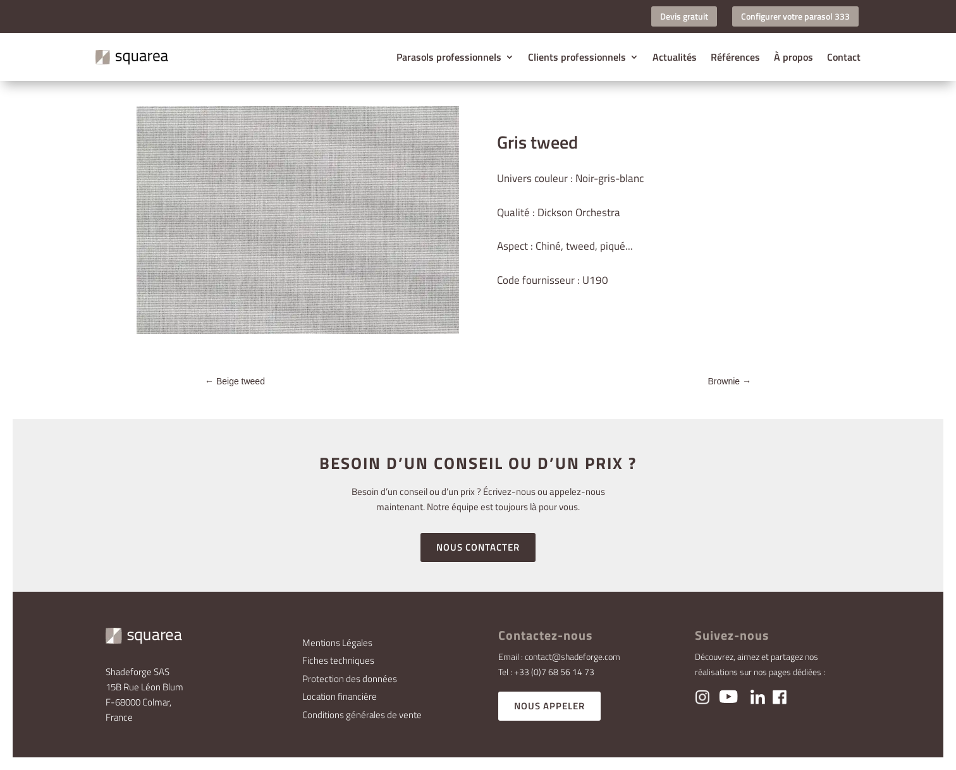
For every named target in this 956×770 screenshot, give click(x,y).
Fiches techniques (338, 660)
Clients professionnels (577, 56)
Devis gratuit (684, 16)
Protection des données (349, 678)
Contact (844, 56)
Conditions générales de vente (362, 714)
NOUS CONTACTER (478, 547)
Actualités (675, 56)
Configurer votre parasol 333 (795, 16)
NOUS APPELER (549, 706)
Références (735, 56)
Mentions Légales (337, 642)
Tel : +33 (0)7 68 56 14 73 (546, 671)
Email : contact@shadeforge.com (559, 656)
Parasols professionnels (448, 56)
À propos (793, 56)
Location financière (339, 696)
